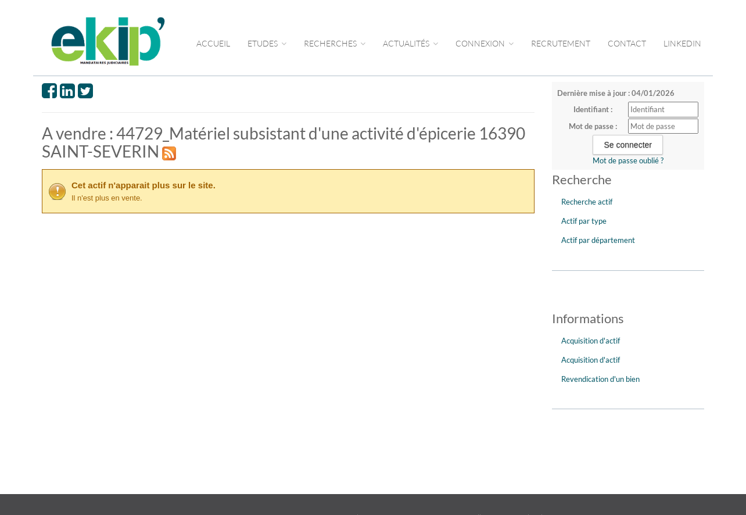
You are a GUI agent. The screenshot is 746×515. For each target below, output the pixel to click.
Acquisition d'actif (590, 340)
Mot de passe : (593, 126)
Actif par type (584, 221)
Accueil (213, 43)
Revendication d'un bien (600, 379)
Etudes (267, 43)
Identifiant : (592, 109)
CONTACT (627, 43)
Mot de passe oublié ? (628, 160)
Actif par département (598, 240)
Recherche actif (586, 201)
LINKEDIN (682, 43)
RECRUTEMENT (560, 43)
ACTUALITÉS (410, 43)
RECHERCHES (334, 43)
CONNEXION (485, 43)
